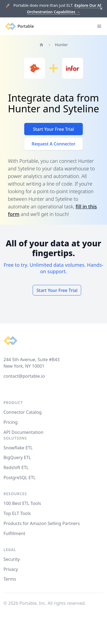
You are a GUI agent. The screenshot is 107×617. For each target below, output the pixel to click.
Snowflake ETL (18, 448)
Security (12, 559)
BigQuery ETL (17, 457)
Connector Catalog (23, 412)
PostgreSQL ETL (20, 478)
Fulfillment (14, 533)
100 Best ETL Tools (22, 503)
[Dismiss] (101, 9)
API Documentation (24, 432)
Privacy (11, 569)
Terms (10, 579)
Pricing (11, 422)
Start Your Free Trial (53, 129)
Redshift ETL (16, 467)
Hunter (61, 44)
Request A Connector (53, 144)
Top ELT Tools (17, 513)
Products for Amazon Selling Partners (42, 523)
